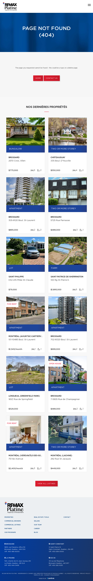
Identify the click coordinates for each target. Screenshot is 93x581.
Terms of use (38, 575)
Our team (38, 524)
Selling (37, 521)
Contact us (51, 78)
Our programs (10, 532)
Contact (66, 517)
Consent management (51, 575)
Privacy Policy (85, 573)
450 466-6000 (14, 551)
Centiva (50, 578)
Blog (36, 532)
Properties (8, 517)
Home (38, 78)
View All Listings (46, 484)
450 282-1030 (57, 565)
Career (37, 528)
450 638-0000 (58, 551)
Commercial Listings (12, 524)
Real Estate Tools (41, 517)
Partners (8, 528)
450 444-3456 (13, 565)
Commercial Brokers (12, 521)
